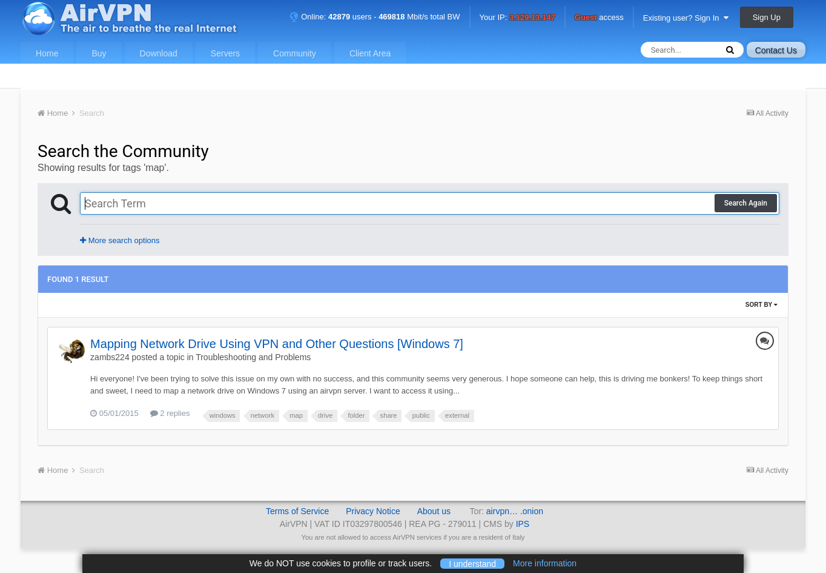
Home (47, 53)
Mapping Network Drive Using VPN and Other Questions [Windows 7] (276, 343)
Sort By (761, 304)
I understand (472, 563)
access (599, 17)
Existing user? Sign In (686, 17)
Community (294, 53)
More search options (119, 240)
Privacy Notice (373, 511)
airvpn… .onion (514, 511)
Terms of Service (297, 511)
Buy (98, 53)
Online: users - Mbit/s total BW (374, 16)
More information (545, 563)
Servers (225, 53)
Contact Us (776, 50)
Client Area (370, 53)
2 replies (170, 413)
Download (158, 53)
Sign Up (767, 17)
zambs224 (110, 357)
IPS (523, 524)
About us (434, 511)
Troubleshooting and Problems (253, 357)
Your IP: (517, 17)
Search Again (745, 203)
